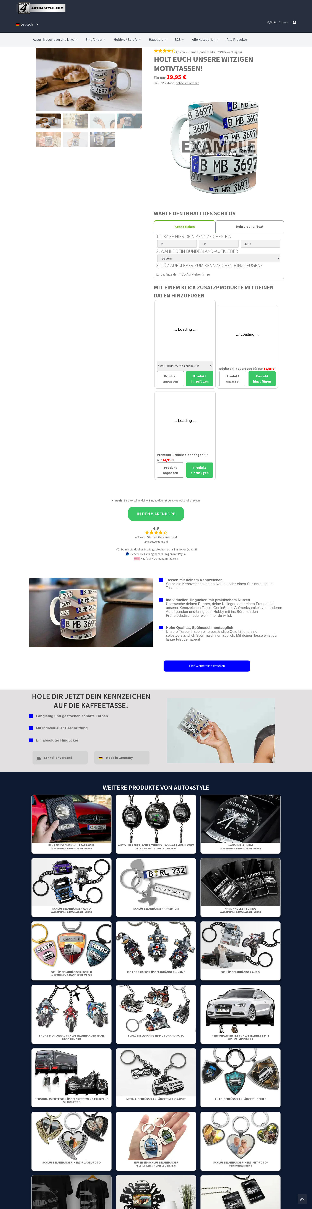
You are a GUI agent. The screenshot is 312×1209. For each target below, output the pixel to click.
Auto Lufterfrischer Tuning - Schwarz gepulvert (156, 846)
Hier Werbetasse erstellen (207, 666)
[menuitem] (27, 24)
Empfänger (96, 39)
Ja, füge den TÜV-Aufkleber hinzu (183, 274)
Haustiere (158, 39)
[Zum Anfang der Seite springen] (302, 1199)
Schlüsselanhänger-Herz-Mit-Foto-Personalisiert (240, 1163)
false (170, 729)
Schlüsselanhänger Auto (71, 910)
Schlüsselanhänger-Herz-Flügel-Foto (71, 1162)
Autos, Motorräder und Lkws (56, 39)
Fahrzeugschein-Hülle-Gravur (71, 846)
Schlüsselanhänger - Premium (156, 908)
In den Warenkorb (156, 513)
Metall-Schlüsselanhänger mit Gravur (156, 1099)
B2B (180, 39)
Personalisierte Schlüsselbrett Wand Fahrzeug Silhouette (72, 1100)
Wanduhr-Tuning (240, 846)
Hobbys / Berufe (128, 39)
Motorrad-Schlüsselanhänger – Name (156, 972)
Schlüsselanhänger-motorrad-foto (156, 1035)
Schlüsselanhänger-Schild (71, 973)
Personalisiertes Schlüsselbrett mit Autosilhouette (240, 1037)
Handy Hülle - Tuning (240, 910)
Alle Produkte (237, 39)
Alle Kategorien (206, 39)
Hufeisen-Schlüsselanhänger (156, 1163)
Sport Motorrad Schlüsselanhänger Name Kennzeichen (71, 1037)
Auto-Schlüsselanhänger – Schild (240, 1099)
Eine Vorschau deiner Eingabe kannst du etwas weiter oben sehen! (162, 500)
